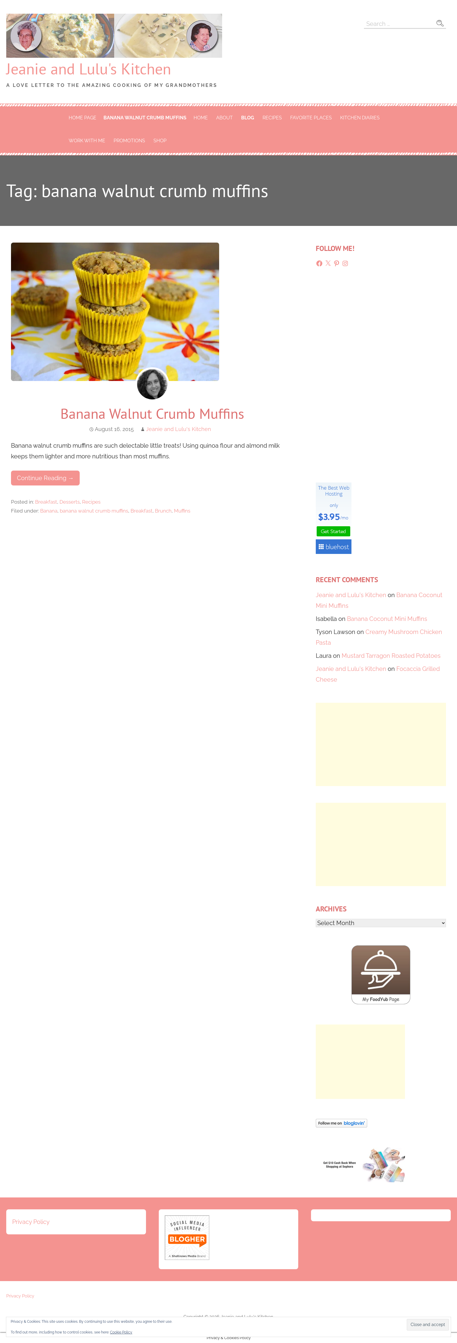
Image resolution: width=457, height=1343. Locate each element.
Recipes (272, 118)
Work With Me (87, 140)
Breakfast (46, 502)
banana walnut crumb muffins (144, 118)
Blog (247, 118)
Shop (160, 140)
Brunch (163, 511)
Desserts (69, 502)
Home (201, 118)
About (224, 118)
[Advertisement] (381, 744)
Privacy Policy (31, 1221)
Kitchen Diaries (360, 118)
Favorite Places (311, 118)
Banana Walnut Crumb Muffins (152, 413)
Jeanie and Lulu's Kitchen (88, 69)
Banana (48, 511)
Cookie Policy (121, 1332)
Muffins (182, 511)
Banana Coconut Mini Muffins (387, 618)
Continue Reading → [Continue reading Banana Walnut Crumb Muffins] (45, 478)
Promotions (129, 140)
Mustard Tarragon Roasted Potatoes (391, 655)
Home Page (82, 118)
